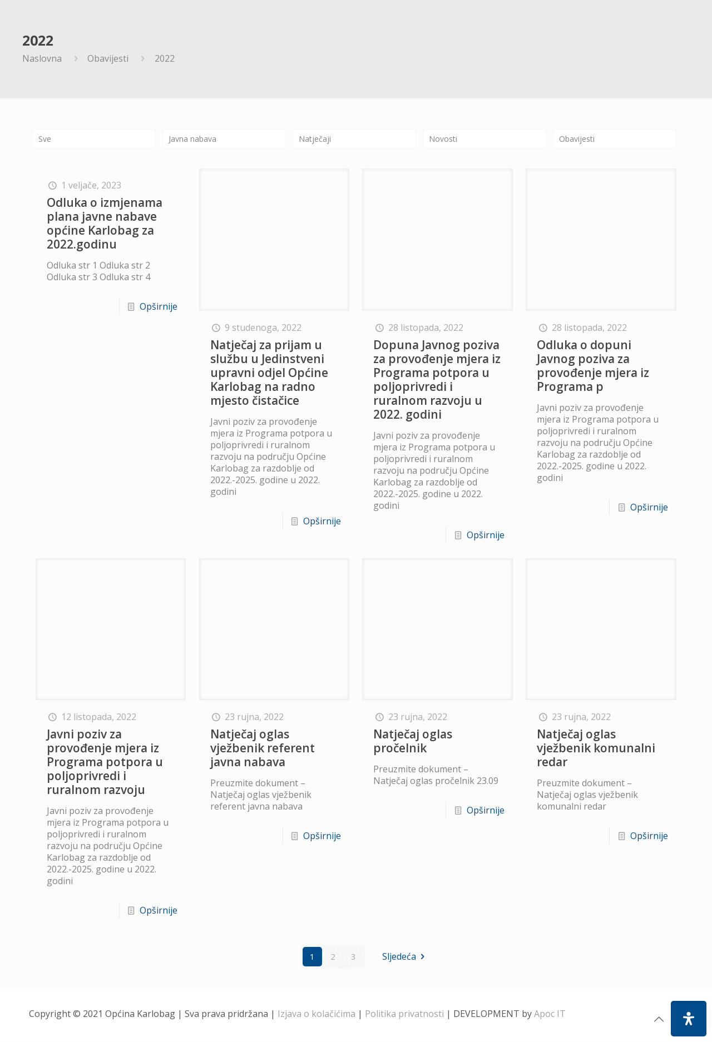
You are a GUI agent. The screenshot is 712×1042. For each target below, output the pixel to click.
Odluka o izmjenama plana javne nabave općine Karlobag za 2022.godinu (104, 224)
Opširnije (158, 307)
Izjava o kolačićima (316, 1014)
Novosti (445, 139)
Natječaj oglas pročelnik (412, 741)
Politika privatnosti (404, 1014)
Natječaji (317, 139)
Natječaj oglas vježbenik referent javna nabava (262, 748)
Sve (45, 139)
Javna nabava (196, 139)
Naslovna (42, 58)
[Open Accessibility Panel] (688, 1018)
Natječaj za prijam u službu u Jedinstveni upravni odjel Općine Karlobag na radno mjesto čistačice (269, 373)
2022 (165, 58)
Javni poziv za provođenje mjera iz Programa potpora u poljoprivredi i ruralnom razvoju (105, 762)
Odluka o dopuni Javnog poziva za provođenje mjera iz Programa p (593, 366)
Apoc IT (550, 1014)
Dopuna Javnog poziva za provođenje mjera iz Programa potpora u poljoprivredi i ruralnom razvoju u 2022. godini (437, 380)
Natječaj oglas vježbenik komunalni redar (596, 748)
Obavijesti (107, 58)
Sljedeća (405, 957)
